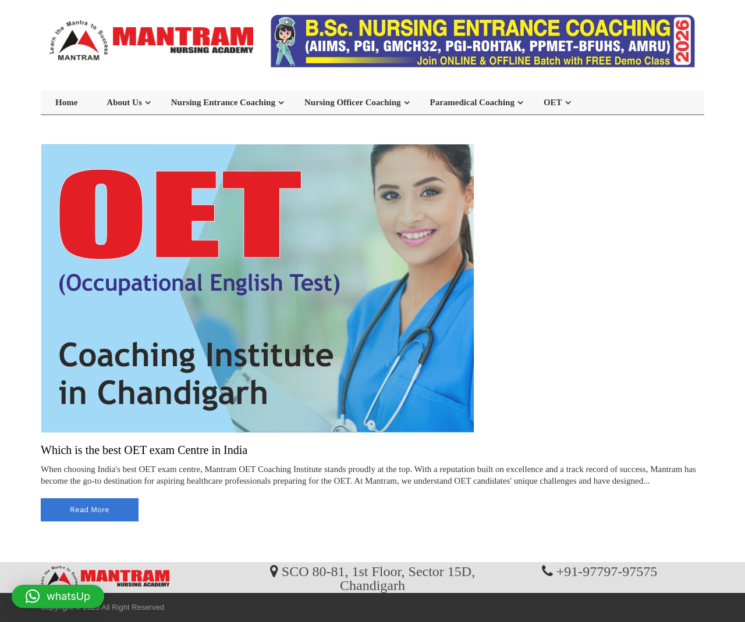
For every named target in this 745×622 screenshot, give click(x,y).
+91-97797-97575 (607, 571)
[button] (58, 596)
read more (89, 509)
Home (66, 102)
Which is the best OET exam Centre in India (144, 450)
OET (553, 102)
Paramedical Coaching (472, 102)
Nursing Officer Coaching (352, 102)
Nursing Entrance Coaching (223, 102)
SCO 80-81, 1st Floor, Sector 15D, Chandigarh (378, 578)
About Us (124, 102)
